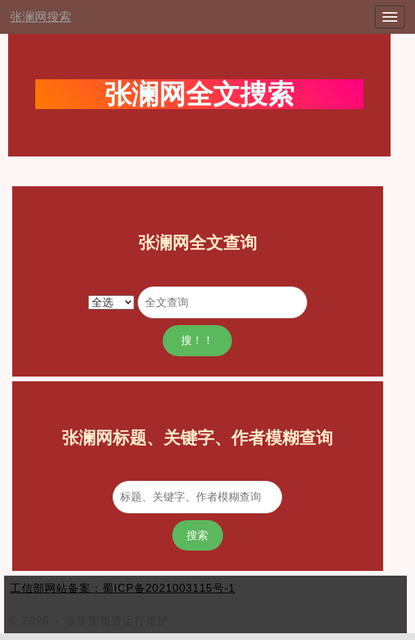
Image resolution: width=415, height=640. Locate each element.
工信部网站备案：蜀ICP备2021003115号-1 (122, 588)
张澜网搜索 (40, 17)
